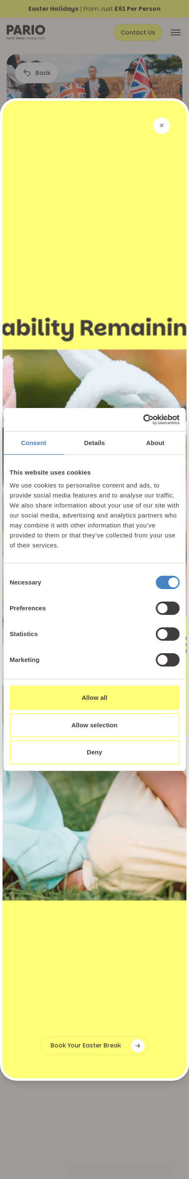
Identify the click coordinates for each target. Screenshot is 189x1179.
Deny (94, 752)
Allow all (95, 697)
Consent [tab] (33, 442)
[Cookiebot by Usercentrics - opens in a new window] (142, 419)
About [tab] (155, 442)
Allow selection (94, 725)
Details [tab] (94, 442)
